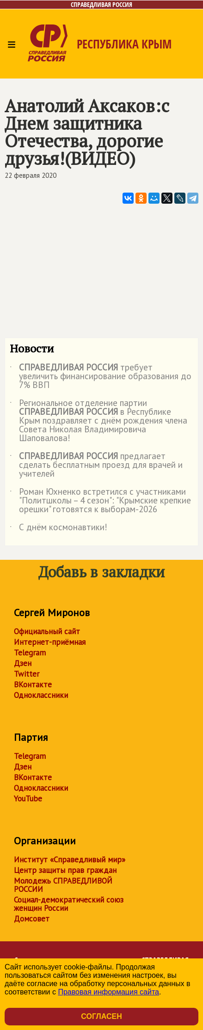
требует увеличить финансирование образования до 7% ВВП (100, 376)
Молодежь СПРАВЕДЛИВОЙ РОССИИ (63, 885)
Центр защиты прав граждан (65, 870)
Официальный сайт (47, 631)
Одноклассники (41, 695)
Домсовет (31, 919)
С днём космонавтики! (58, 529)
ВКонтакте (33, 684)
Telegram (30, 652)
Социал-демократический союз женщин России (68, 904)
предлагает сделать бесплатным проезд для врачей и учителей (96, 465)
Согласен (101, 1016)
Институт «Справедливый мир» (69, 859)
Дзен (22, 663)
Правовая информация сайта (108, 992)
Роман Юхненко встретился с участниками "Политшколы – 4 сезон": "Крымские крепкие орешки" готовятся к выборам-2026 (100, 501)
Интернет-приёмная (50, 642)
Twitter (26, 674)
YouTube (28, 798)
